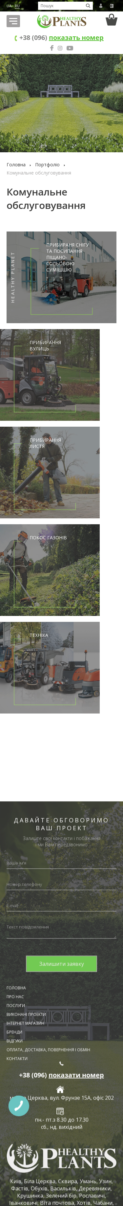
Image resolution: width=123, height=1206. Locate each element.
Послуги (16, 1168)
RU (17, 5)
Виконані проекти (26, 1177)
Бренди (14, 1194)
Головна (16, 164)
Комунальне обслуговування (39, 173)
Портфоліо (47, 164)
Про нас (15, 1159)
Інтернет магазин (25, 1186)
